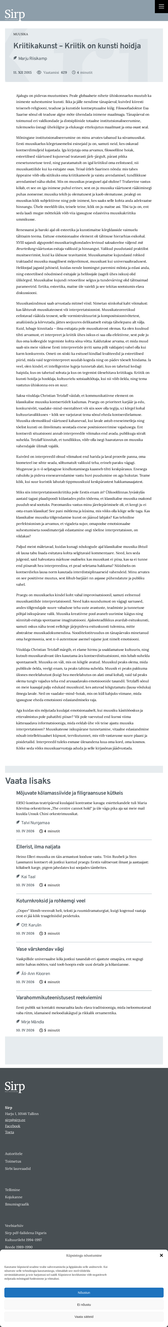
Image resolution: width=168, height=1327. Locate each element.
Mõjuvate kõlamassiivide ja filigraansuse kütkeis (69, 793)
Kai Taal (28, 877)
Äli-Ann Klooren (35, 974)
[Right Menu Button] (161, 6)
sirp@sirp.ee (15, 1120)
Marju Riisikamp (32, 59)
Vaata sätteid (84, 1316)
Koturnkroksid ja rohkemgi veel (50, 901)
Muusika (20, 34)
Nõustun (84, 1292)
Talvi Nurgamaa (35, 823)
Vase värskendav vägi (40, 949)
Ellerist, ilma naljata (38, 847)
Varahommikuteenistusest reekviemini (59, 998)
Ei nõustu (84, 1304)
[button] (161, 1255)
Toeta (9, 1132)
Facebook (12, 1126)
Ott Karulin (31, 925)
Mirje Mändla (32, 1022)
